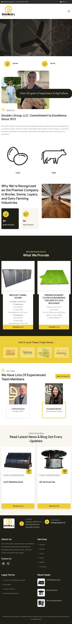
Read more (18, 506)
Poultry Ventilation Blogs (13, 475)
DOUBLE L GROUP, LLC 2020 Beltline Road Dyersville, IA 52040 (33, 524)
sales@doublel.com (9, 2)
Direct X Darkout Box (54, 601)
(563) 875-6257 (23, 2)
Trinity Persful (18, 409)
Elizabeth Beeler (54, 409)
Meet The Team (62, 376)
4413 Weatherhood (13, 481)
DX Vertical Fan (47, 481)
